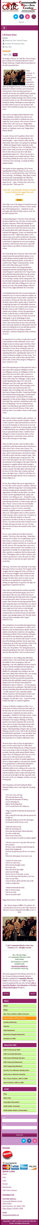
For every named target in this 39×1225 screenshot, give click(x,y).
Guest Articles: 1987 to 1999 (14, 1082)
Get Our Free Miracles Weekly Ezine (16, 1070)
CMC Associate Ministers (13, 1054)
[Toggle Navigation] (4, 27)
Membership (7, 1187)
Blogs (6, 1010)
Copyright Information (11, 1102)
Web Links (7, 1098)
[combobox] (27, 22)
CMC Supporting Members (13, 1066)
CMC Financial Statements (13, 1062)
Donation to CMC (10, 1038)
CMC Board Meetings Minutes (14, 1058)
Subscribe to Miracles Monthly (14, 1074)
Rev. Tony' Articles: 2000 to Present (16, 1014)
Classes (6, 1026)
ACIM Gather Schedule (12, 1106)
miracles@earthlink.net (19, 966)
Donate (5, 1184)
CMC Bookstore (9, 1030)
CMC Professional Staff (12, 1050)
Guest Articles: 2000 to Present (15, 1018)
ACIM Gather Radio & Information (15, 1110)
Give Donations (22, 985)
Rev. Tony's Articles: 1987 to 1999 (15, 1078)
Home (6, 1006)
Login (33, 16)
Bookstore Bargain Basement (14, 1034)
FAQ (5, 1094)
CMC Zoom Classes (10, 1190)
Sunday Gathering (10, 1022)
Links (4, 1181)
